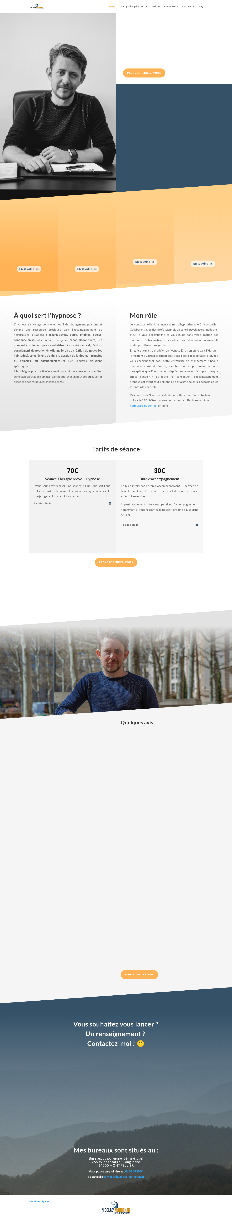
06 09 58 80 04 (134, 1171)
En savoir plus (29, 269)
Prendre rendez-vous (144, 73)
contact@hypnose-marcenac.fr (123, 1176)
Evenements (171, 6)
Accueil (111, 6)
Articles (156, 6)
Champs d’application (132, 6)
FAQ (201, 6)
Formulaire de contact (144, 405)
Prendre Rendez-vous (116, 562)
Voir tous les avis (139, 974)
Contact (186, 6)
